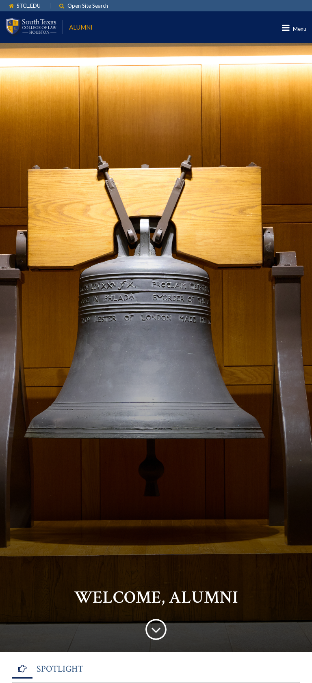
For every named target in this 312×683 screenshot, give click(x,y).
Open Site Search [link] (87, 6)
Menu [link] (299, 29)
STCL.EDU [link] (29, 6)
